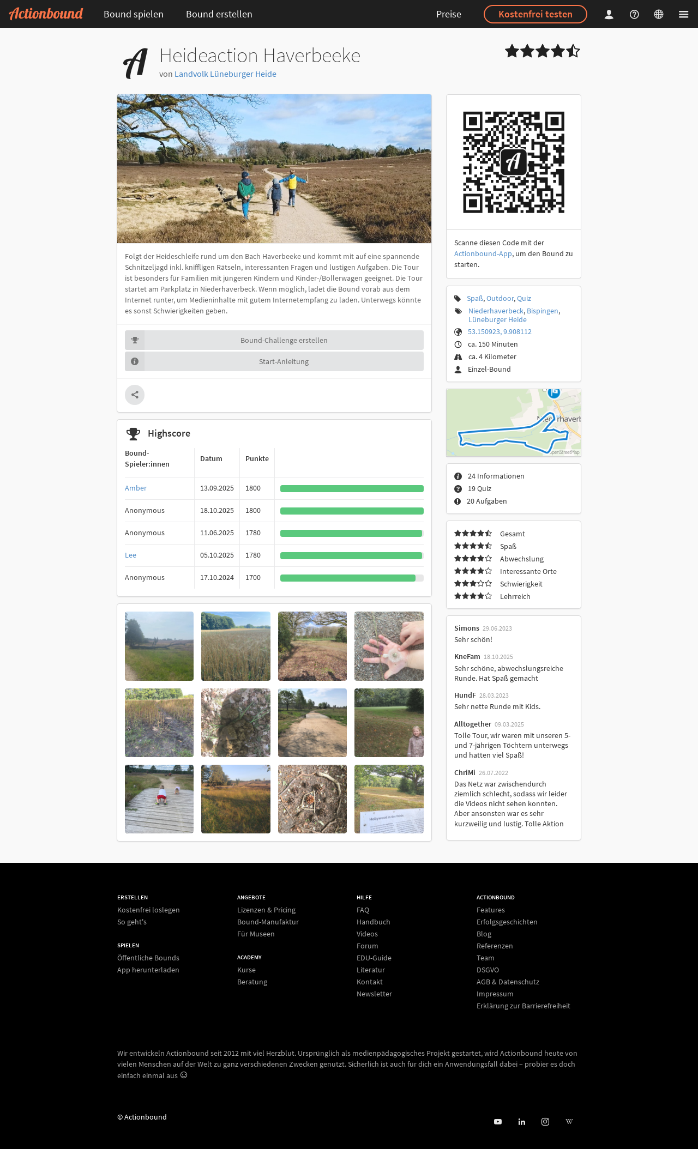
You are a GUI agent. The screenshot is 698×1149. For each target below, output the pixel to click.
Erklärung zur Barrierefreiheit (523, 1005)
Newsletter (374, 993)
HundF (465, 695)
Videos (367, 934)
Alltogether (472, 724)
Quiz (524, 298)
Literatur (371, 970)
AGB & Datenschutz (508, 982)
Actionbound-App (483, 253)
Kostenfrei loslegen (148, 910)
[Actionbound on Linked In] (522, 1122)
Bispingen (542, 311)
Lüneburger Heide (497, 319)
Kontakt (370, 982)
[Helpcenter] (635, 14)
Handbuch (373, 922)
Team (486, 958)
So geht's (132, 921)
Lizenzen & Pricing (266, 910)
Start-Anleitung (217, 361)
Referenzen (495, 946)
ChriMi (465, 772)
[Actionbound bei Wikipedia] (569, 1122)
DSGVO (488, 970)
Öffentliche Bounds (148, 958)
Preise (448, 14)
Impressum (495, 994)
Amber (136, 488)
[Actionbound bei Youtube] (498, 1122)
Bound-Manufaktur (268, 922)
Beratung (252, 981)
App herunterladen (148, 969)
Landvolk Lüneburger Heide (225, 73)
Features (491, 910)
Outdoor (500, 298)
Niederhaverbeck (496, 311)
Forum (367, 946)
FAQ (363, 910)
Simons (466, 628)
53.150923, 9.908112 (500, 331)
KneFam (467, 656)
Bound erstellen (219, 14)
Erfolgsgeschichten (507, 922)
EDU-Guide (374, 958)
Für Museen (256, 933)
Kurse (246, 970)
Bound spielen (134, 14)
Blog (484, 934)
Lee (130, 555)
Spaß (475, 298)
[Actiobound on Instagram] (545, 1122)
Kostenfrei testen (535, 14)
